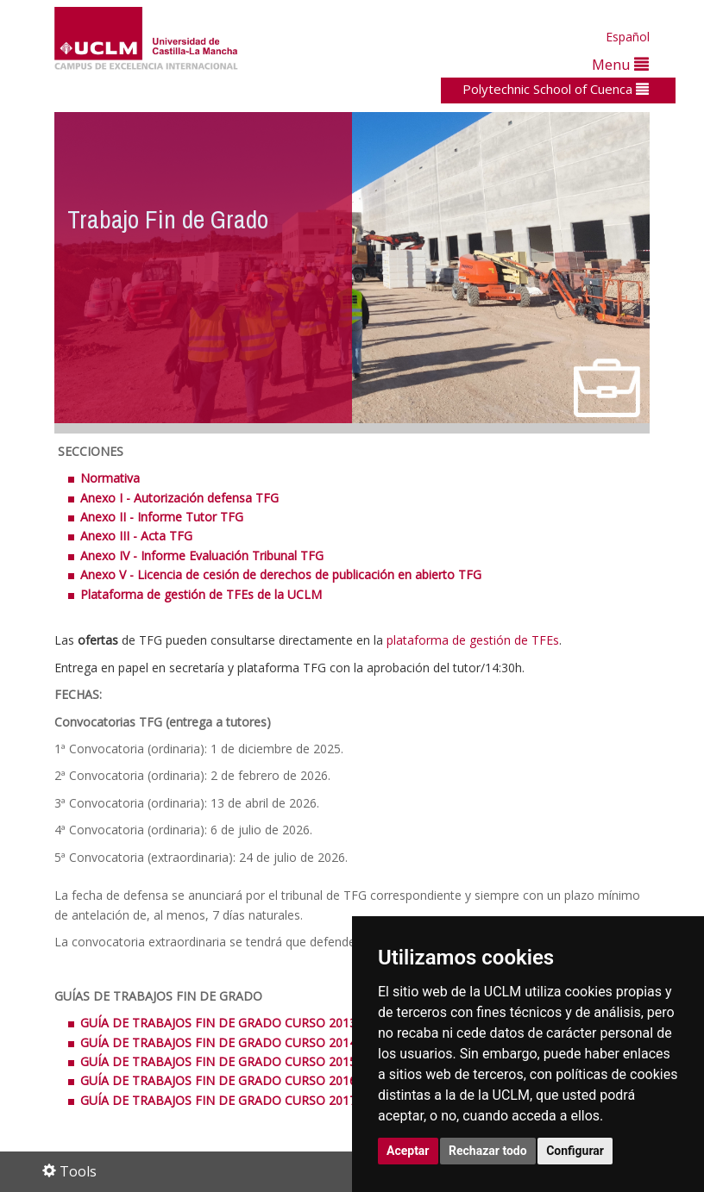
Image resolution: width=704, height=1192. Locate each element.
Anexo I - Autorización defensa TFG (179, 498)
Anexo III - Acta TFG (136, 535)
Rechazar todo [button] (488, 1151)
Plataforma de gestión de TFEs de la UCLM (201, 594)
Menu (620, 64)
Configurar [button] (575, 1151)
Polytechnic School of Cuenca (555, 88)
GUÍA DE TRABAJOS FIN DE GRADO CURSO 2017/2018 (234, 1100)
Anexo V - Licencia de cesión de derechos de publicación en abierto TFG (280, 574)
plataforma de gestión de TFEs (473, 640)
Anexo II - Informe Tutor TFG (161, 517)
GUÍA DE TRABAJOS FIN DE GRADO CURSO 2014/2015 (236, 1042)
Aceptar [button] (408, 1151)
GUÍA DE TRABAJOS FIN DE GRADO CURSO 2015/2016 (234, 1061)
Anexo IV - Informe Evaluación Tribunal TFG (202, 555)
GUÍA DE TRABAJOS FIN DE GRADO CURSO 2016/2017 (234, 1080)
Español (628, 36)
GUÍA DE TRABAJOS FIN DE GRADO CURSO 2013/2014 (236, 1022)
